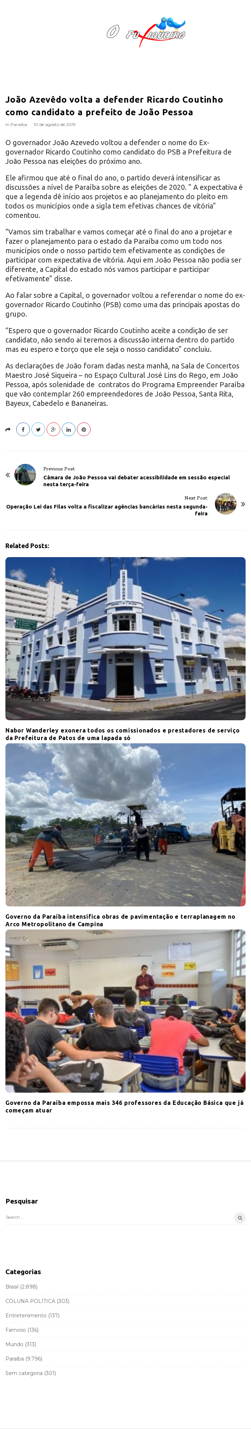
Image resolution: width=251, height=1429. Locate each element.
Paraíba (18, 124)
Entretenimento (26, 1315)
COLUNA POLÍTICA (30, 1301)
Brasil (11, 1287)
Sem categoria (24, 1373)
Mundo (14, 1344)
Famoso (15, 1330)
